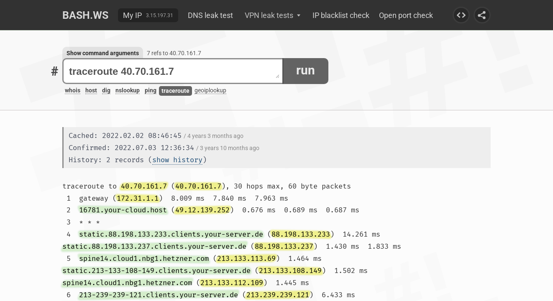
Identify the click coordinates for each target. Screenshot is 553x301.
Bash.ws (85, 15)
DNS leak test (210, 15)
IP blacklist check (340, 15)
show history (177, 160)
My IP (132, 15)
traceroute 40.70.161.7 (174, 71)
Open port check (406, 15)
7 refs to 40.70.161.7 (174, 53)
